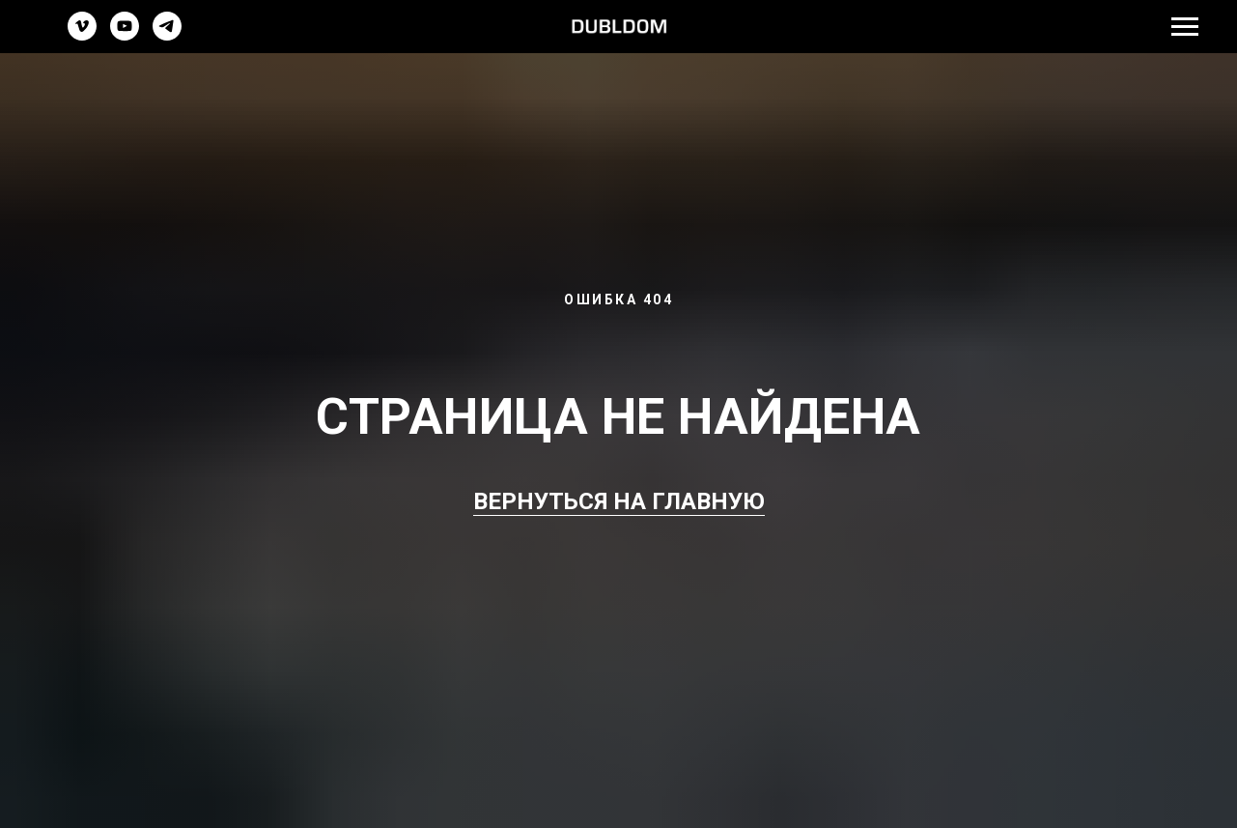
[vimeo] (82, 35)
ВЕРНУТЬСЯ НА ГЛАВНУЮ (619, 501)
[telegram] (167, 35)
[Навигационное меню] (1184, 27)
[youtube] (124, 35)
